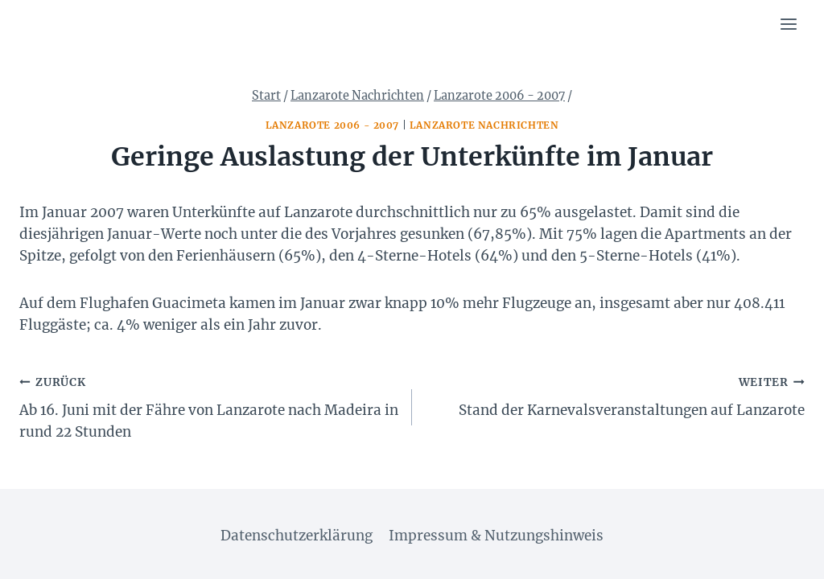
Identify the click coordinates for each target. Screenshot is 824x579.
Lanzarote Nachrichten (484, 125)
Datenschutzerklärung (296, 535)
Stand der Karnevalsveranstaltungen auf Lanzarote (615, 395)
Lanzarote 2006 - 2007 (333, 125)
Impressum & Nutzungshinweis (496, 535)
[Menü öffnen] (788, 24)
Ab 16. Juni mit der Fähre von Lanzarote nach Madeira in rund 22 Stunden (208, 406)
